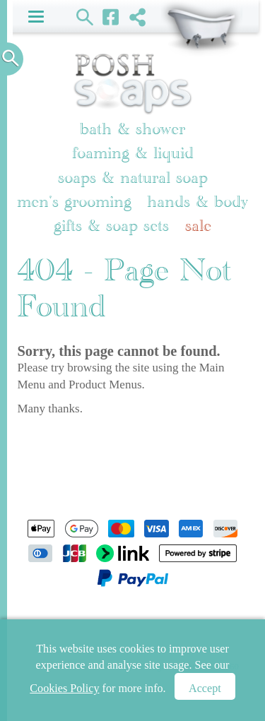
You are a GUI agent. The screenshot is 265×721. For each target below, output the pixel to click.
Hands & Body (197, 201)
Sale (198, 225)
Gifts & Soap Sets (111, 225)
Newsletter (200, 617)
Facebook (111, 16)
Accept (205, 688)
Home (41, 617)
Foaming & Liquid (133, 152)
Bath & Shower (132, 128)
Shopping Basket (201, 28)
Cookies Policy (64, 688)
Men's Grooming (74, 201)
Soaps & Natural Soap (133, 177)
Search (85, 16)
